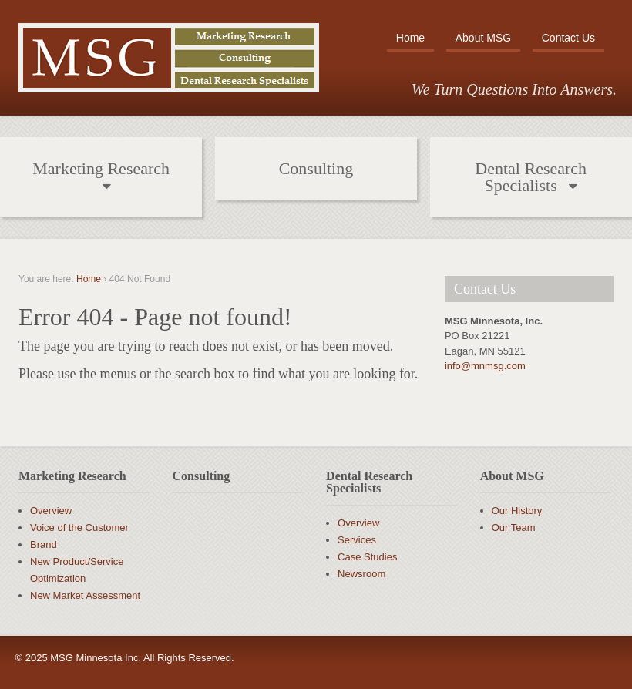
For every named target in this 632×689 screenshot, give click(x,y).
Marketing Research (101, 168)
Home (410, 38)
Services (357, 540)
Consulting (316, 168)
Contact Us (568, 38)
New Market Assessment (85, 595)
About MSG (483, 38)
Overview (51, 510)
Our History (517, 510)
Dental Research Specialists (531, 177)
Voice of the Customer (79, 527)
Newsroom (361, 574)
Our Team (514, 527)
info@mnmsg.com (485, 365)
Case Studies (367, 557)
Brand (43, 544)
